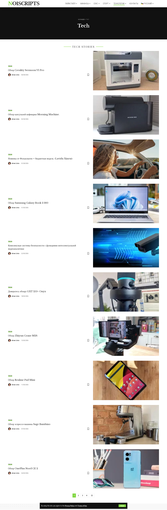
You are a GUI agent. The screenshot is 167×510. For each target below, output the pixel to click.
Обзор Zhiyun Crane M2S (23, 335)
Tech (10, 66)
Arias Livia (15, 75)
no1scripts (24, 3)
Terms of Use (82, 506)
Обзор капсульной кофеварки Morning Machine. (35, 114)
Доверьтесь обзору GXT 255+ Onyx (28, 291)
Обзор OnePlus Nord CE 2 (24, 468)
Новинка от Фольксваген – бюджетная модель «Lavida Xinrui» (42, 158)
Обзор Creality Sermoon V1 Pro (27, 70)
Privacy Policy (70, 506)
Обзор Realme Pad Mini (22, 379)
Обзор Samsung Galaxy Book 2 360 (29, 202)
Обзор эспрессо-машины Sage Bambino (30, 424)
